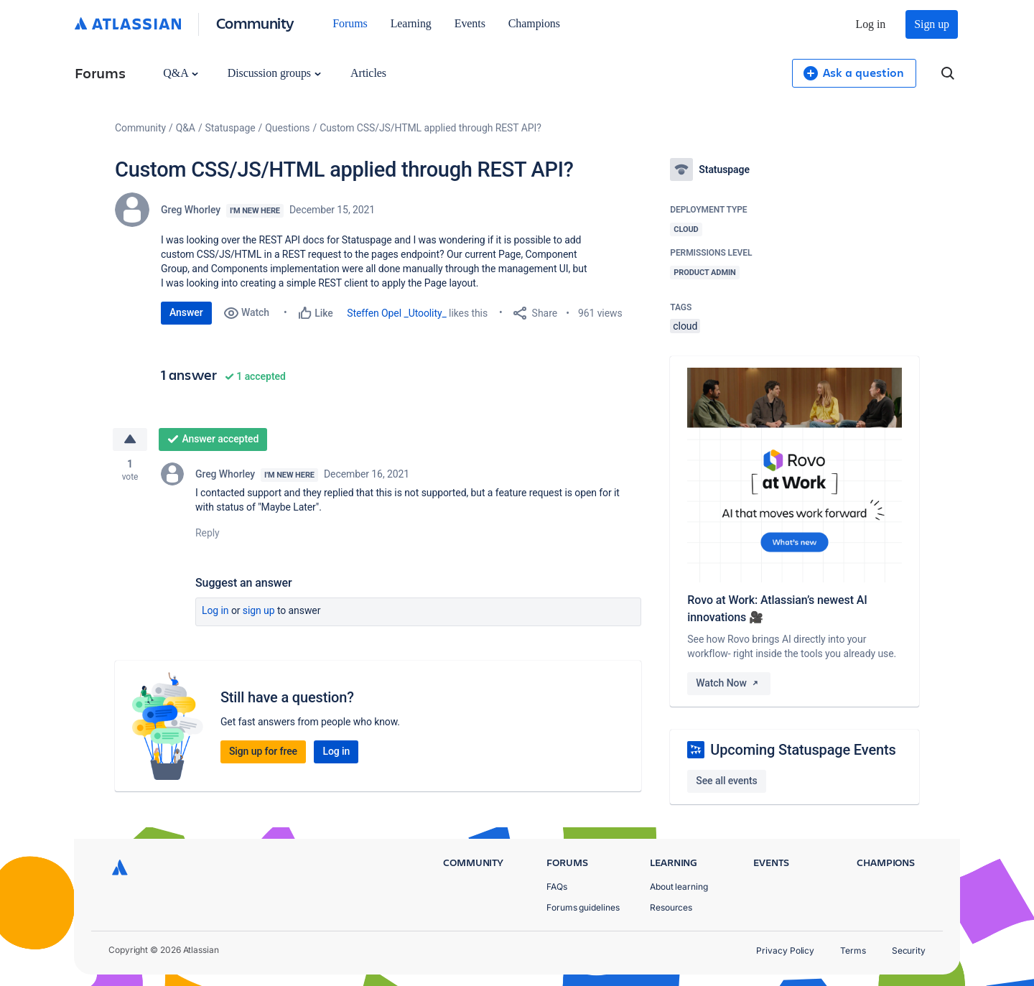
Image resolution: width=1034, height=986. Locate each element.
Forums (349, 23)
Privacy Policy (785, 950)
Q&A (180, 73)
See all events (726, 780)
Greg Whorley (190, 209)
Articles (368, 73)
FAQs (556, 886)
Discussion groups (274, 73)
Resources (671, 907)
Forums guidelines (583, 907)
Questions (287, 128)
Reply (207, 533)
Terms (853, 950)
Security (909, 950)
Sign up (931, 24)
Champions (534, 23)
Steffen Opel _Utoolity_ (397, 313)
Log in (871, 24)
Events (470, 23)
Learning (411, 23)
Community (255, 22)
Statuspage (230, 128)
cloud (685, 326)
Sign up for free (263, 751)
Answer (186, 312)
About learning (679, 886)
